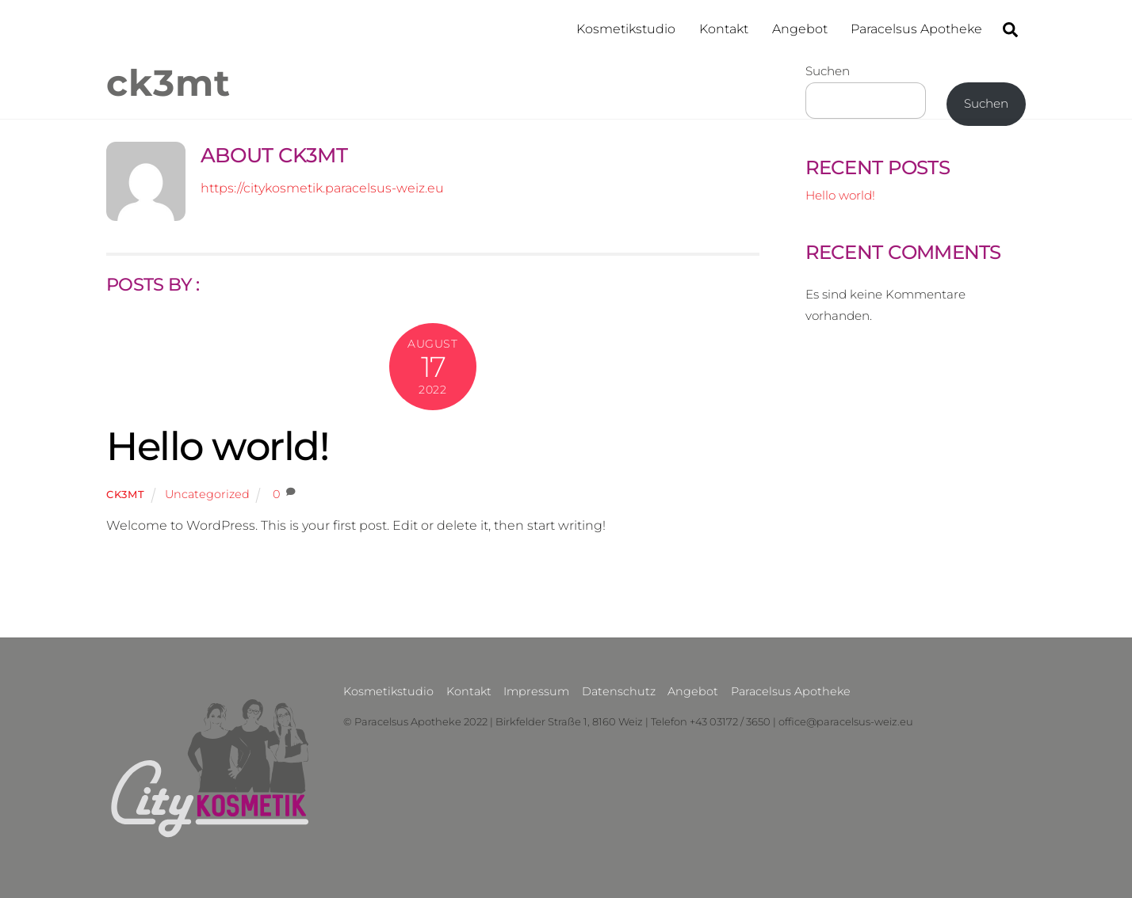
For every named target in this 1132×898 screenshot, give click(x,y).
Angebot (800, 28)
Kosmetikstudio (625, 28)
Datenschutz (619, 691)
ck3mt (125, 494)
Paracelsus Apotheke (916, 28)
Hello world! (217, 446)
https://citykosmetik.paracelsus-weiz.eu (322, 188)
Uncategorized (207, 494)
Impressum (536, 691)
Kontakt (723, 28)
